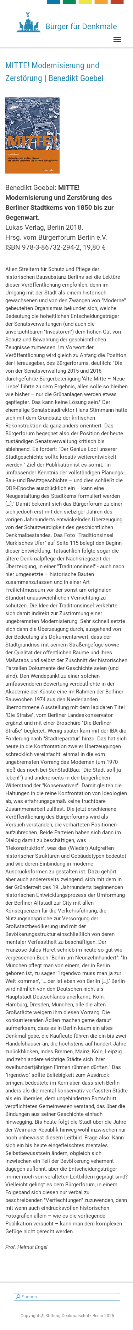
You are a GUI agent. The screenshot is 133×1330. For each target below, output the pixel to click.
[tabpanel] (66, 72)
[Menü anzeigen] (117, 40)
